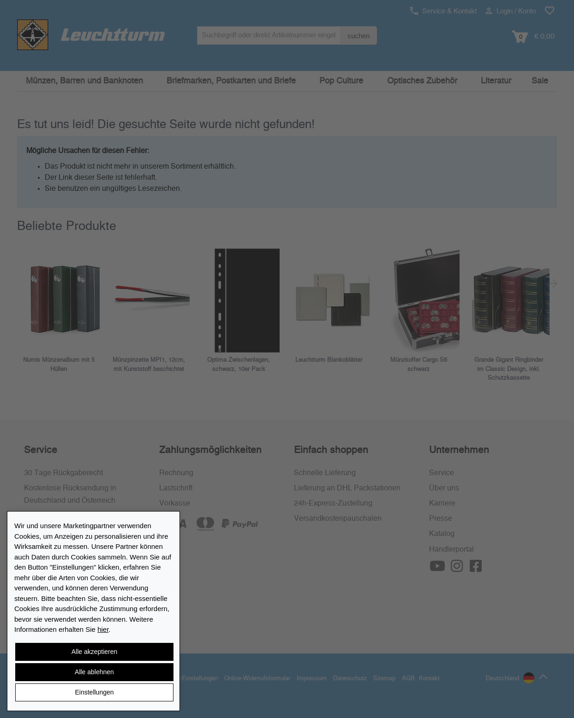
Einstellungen (94, 692)
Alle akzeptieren (95, 651)
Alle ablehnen (94, 672)
